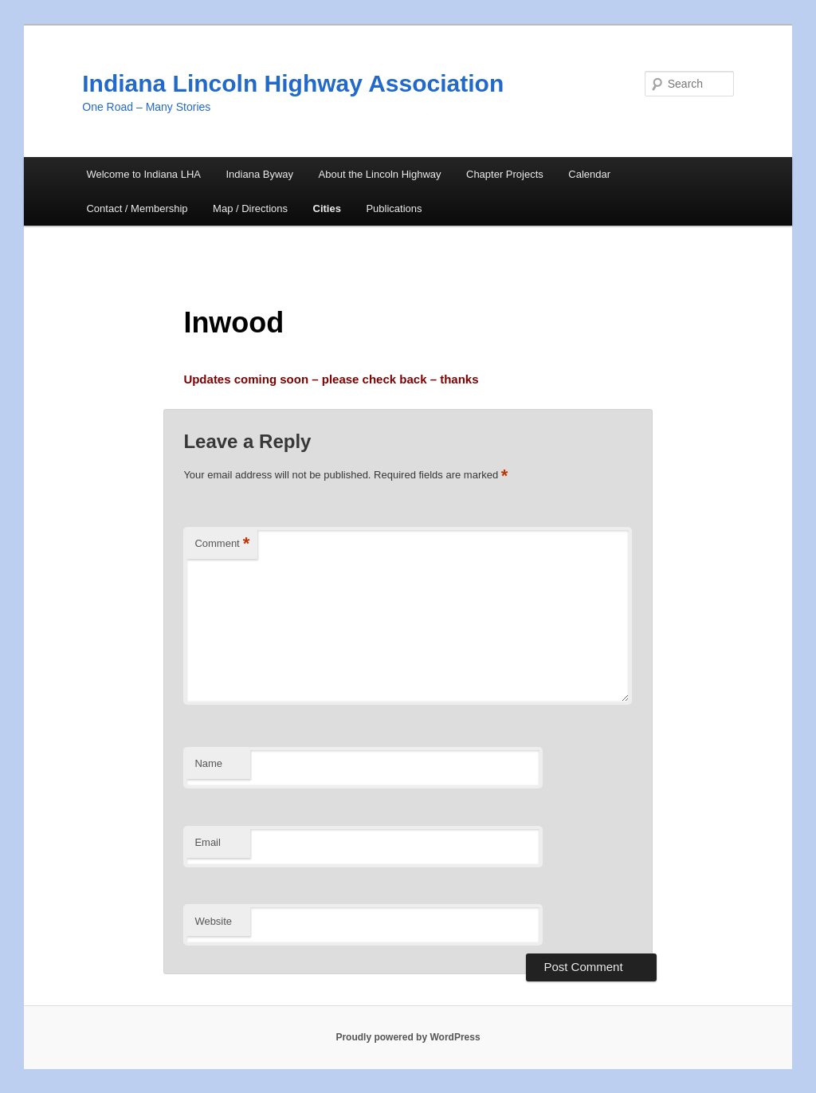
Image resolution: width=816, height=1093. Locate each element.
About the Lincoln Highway (380, 174)
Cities (327, 208)
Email (207, 842)
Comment (221, 544)
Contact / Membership (136, 208)
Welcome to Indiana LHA (143, 174)
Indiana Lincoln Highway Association (293, 83)
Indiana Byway (260, 174)
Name (208, 763)
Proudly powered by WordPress (407, 1037)
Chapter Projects (504, 174)
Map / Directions (250, 208)
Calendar (589, 174)
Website (213, 921)
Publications (394, 208)
